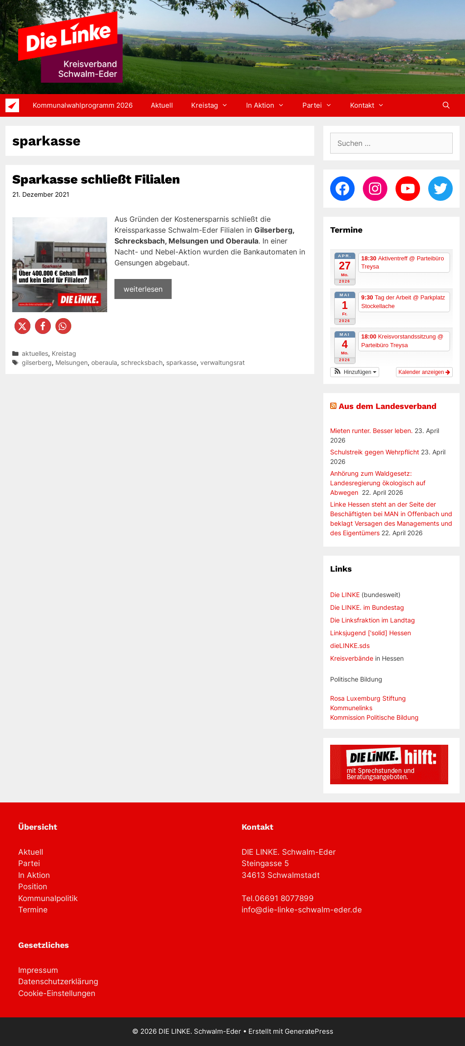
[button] (22, 326)
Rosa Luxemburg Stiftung (368, 698)
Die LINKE (345, 594)
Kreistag (214, 105)
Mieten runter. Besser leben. (371, 430)
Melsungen (71, 362)
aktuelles (35, 353)
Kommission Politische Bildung (374, 717)
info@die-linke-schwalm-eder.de (302, 909)
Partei (321, 105)
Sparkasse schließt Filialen (96, 179)
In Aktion (269, 105)
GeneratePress (309, 1031)
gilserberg (37, 362)
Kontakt (371, 105)
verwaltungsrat (222, 362)
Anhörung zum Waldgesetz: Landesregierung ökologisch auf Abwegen (377, 482)
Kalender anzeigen (424, 372)
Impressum (38, 970)
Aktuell (162, 105)
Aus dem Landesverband (387, 406)
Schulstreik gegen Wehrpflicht (374, 452)
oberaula (104, 362)
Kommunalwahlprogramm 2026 (83, 105)
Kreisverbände (351, 658)
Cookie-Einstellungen (56, 993)
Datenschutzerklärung (58, 981)
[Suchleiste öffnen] (446, 105)
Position (32, 886)
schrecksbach (142, 362)
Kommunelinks (351, 708)
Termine (33, 909)
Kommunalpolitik (48, 898)
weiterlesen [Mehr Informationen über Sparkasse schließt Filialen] (143, 289)
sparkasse (181, 362)
